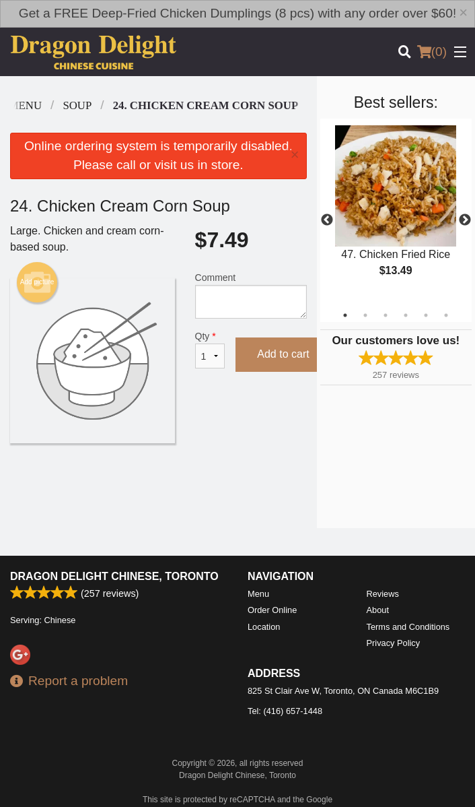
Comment (251, 295)
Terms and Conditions (408, 627)
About (378, 610)
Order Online (272, 610)
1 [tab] (345, 315)
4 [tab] (405, 315)
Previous (327, 220)
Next (465, 220)
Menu (258, 594)
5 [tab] (426, 315)
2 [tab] (365, 315)
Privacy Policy (394, 643)
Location (264, 627)
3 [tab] (385, 315)
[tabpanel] (396, 212)
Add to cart (283, 354)
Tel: (285, 711)
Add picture (37, 282)
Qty (210, 349)
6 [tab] (446, 315)
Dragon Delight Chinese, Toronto (114, 576)
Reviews (383, 594)
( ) (432, 52)
